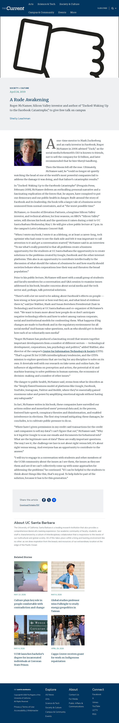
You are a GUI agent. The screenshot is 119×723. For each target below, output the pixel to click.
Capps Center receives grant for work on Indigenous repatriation (67, 657)
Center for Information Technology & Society (69, 351)
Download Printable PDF (29, 505)
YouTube (96, 706)
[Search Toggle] (114, 8)
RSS (94, 714)
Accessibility (20, 710)
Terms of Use (28, 706)
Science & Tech (46, 4)
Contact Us (74, 694)
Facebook (96, 694)
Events (62, 12)
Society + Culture (19, 88)
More (73, 12)
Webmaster (32, 710)
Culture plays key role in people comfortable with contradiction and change (29, 604)
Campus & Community (41, 12)
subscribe (102, 8)
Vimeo (95, 702)
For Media (73, 699)
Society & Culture (69, 4)
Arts (30, 4)
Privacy (17, 706)
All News (49, 694)
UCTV (95, 710)
